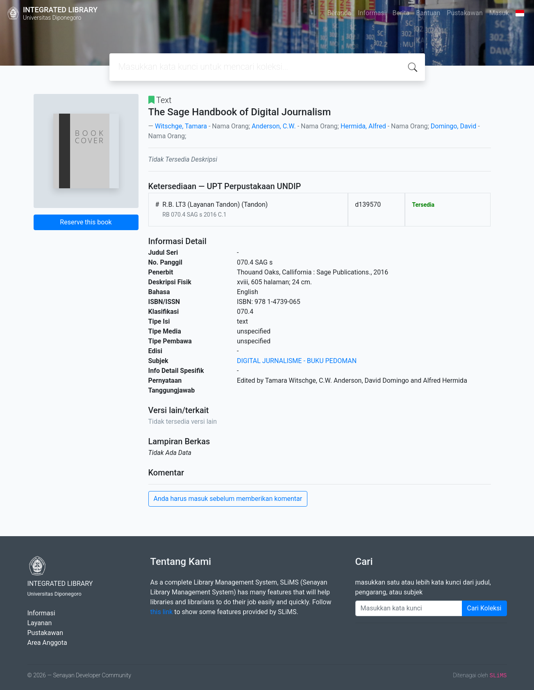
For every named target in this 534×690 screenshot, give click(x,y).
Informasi (372, 13)
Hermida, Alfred (363, 126)
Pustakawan (464, 13)
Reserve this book (85, 222)
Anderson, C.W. (274, 126)
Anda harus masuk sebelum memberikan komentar (228, 499)
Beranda (339, 13)
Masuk (499, 13)
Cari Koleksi (484, 608)
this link (161, 612)
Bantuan (428, 13)
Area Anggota (47, 643)
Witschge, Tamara (181, 126)
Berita (401, 13)
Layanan (39, 623)
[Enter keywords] (408, 608)
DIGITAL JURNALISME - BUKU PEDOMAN (297, 361)
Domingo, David (453, 126)
